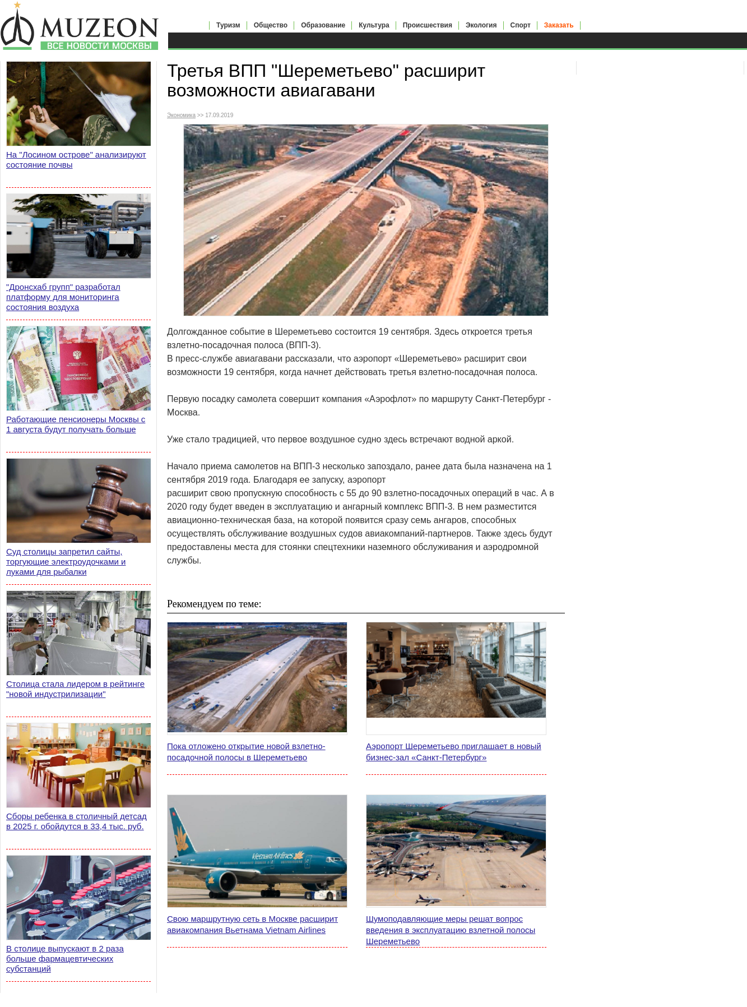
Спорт (521, 25)
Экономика (181, 115)
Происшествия (427, 25)
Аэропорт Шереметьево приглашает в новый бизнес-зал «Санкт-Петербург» (453, 751)
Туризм (228, 25)
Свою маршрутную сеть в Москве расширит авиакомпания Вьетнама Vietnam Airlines (252, 924)
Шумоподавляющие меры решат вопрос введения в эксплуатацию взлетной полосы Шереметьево (450, 930)
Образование (323, 25)
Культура (374, 25)
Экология (481, 25)
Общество (271, 25)
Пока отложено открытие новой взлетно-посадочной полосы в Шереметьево (246, 751)
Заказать (559, 25)
